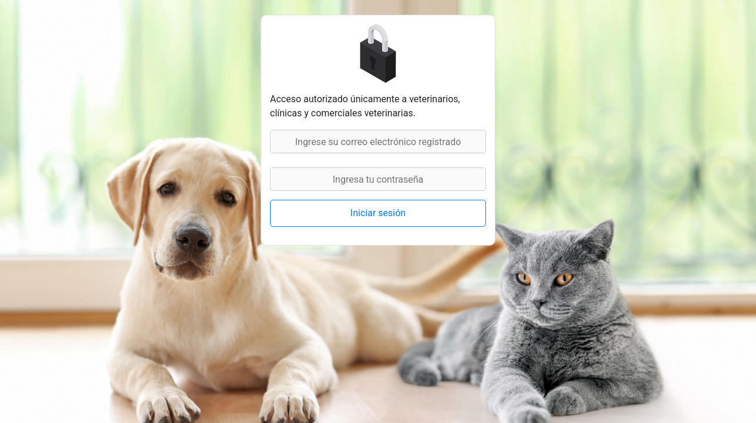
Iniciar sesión (378, 213)
